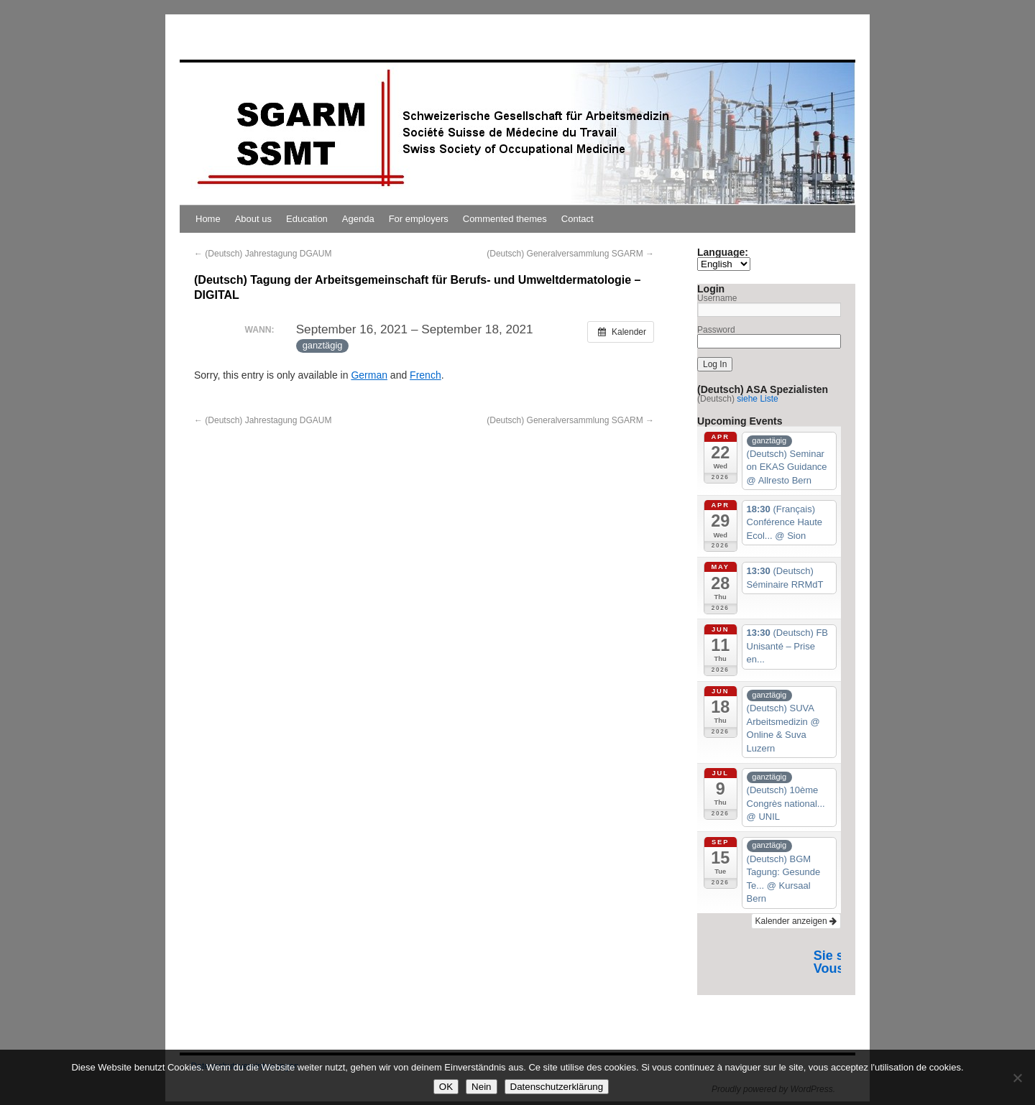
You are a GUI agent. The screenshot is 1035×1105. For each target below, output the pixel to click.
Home (208, 218)
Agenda (358, 218)
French (425, 375)
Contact (577, 218)
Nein (481, 1086)
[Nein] (1017, 1078)
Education (307, 218)
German (369, 375)
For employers (418, 218)
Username (717, 298)
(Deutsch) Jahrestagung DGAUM (262, 254)
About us (253, 218)
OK (446, 1086)
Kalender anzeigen (796, 921)
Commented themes (505, 218)
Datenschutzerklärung (557, 1086)
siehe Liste (757, 399)
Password (716, 330)
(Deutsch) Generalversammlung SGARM (570, 254)
